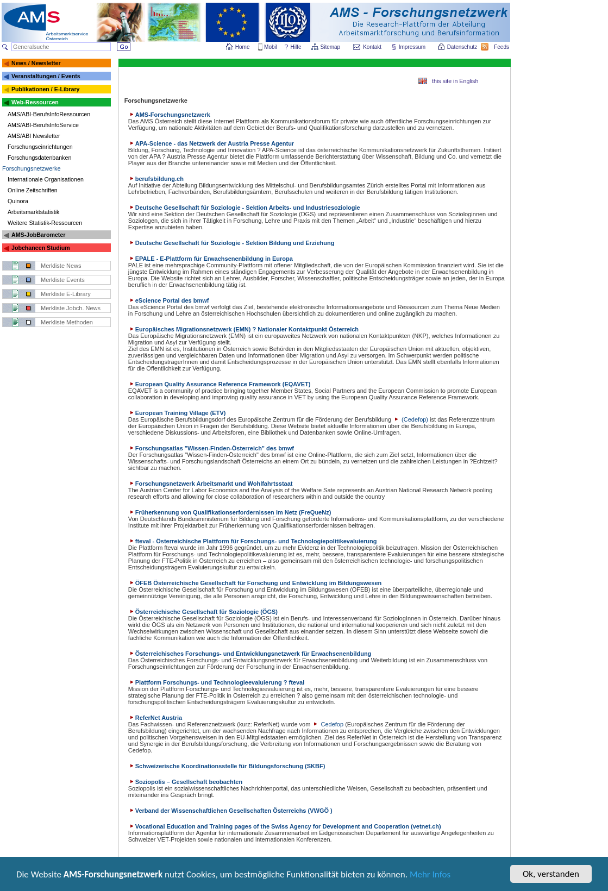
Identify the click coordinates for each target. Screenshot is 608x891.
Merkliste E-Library (66, 294)
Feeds (502, 47)
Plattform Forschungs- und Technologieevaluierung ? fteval (216, 682)
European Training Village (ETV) (177, 413)
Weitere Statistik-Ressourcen (45, 222)
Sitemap (331, 47)
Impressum (413, 47)
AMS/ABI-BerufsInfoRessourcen (49, 114)
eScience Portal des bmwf (168, 300)
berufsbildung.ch (156, 178)
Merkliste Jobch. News (71, 308)
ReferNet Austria (155, 717)
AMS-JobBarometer (38, 234)
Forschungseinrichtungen (40, 146)
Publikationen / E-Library (45, 89)
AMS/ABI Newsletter (34, 136)
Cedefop (327, 724)
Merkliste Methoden (67, 322)
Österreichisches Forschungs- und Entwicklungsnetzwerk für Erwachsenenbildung (250, 653)
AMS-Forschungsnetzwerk (169, 114)
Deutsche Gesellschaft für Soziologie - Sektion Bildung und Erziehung (231, 243)
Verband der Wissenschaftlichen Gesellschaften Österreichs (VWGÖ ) (230, 810)
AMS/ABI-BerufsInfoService (43, 125)
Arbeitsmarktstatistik (33, 212)
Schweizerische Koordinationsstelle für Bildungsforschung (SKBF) (226, 766)
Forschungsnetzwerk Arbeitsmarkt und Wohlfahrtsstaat (210, 483)
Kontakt (372, 47)
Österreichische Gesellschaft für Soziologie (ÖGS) (203, 611)
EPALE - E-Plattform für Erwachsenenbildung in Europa (210, 258)
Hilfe (296, 47)
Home (242, 47)
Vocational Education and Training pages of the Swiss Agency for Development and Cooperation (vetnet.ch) (284, 826)
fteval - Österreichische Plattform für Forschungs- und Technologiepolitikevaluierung (252, 541)
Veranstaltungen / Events (45, 76)
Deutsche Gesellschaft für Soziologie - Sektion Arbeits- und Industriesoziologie (244, 207)
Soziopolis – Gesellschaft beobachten (185, 782)
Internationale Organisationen (46, 179)
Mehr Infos (430, 875)
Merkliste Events (63, 280)
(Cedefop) (410, 419)
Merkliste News (61, 265)
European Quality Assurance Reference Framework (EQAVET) (219, 384)
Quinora (18, 201)
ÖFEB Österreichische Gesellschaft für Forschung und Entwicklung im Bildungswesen (255, 583)
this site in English (455, 81)
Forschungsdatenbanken (39, 157)
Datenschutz (463, 47)
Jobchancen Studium (40, 247)
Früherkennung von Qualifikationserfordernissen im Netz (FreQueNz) (229, 512)
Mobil (270, 47)
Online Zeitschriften (33, 190)
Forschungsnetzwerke (31, 168)
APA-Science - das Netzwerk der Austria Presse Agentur (211, 143)
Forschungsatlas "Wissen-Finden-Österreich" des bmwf (211, 448)
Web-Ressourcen (35, 102)
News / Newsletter (36, 63)
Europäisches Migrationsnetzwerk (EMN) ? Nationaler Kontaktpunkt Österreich (243, 329)
